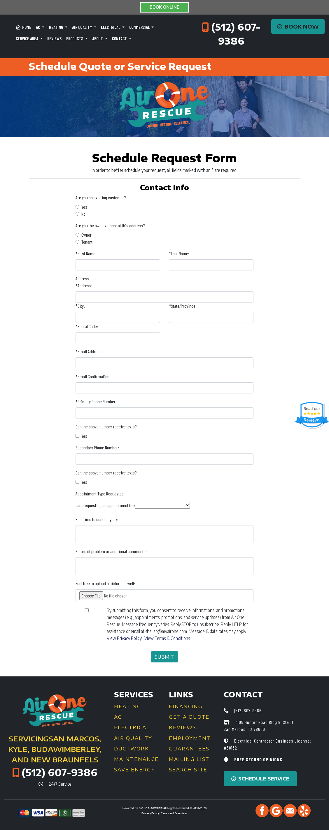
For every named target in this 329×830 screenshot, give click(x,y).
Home (23, 27)
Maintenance (136, 759)
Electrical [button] (111, 27)
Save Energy (134, 770)
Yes (84, 207)
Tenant (86, 242)
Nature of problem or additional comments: (111, 551)
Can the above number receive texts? (106, 426)
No (83, 214)
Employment (190, 738)
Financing (186, 706)
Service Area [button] (27, 38)
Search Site (188, 770)
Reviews (54, 38)
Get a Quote (189, 717)
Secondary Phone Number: (97, 447)
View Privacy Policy (124, 638)
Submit (164, 657)
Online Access (150, 808)
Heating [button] (56, 27)
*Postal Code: (87, 326)
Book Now (298, 26)
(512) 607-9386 (59, 772)
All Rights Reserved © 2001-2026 (185, 808)
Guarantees (189, 749)
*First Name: (86, 253)
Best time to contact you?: (97, 519)
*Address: (84, 285)
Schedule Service (260, 779)
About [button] (98, 38)
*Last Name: (179, 253)
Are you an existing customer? (101, 197)
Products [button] (75, 38)
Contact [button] (120, 38)
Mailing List (189, 759)
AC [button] (38, 27)
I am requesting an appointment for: (105, 505)
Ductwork (131, 749)
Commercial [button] (139, 27)
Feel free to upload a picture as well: (105, 583)
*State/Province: (183, 306)
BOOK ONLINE (164, 7)
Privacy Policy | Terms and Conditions (164, 813)
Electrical (132, 727)
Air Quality (133, 738)
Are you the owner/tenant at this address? (110, 225)
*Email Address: (89, 351)
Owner (86, 235)
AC (118, 717)
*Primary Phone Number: (96, 401)
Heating (127, 706)
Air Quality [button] (82, 27)
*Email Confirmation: (93, 376)
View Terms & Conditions (167, 638)
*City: (80, 306)
